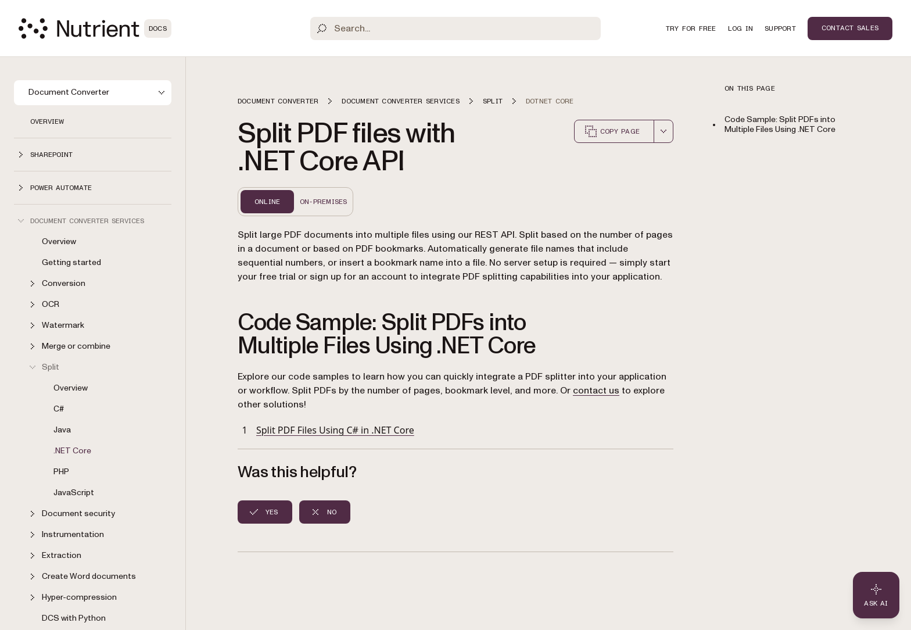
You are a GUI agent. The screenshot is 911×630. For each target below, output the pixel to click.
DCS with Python (74, 618)
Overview (47, 121)
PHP (61, 471)
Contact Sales (850, 27)
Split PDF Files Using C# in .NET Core (335, 430)
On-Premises (323, 201)
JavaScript (73, 492)
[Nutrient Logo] (95, 28)
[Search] (455, 28)
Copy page (612, 131)
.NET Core (72, 450)
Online (267, 201)
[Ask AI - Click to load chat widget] (876, 595)
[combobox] (663, 131)
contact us (596, 390)
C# (58, 408)
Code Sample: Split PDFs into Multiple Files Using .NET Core (780, 124)
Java (62, 429)
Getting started (71, 262)
